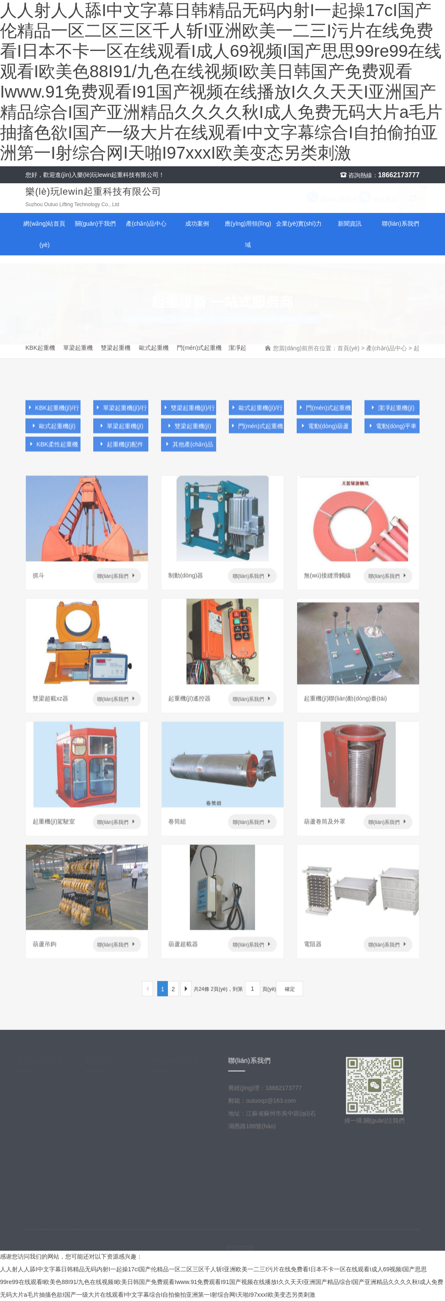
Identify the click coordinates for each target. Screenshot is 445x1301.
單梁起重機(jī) (120, 431)
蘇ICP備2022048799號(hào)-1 (334, 1246)
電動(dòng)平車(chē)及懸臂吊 (392, 433)
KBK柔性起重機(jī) (53, 451)
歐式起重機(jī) (53, 431)
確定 (290, 992)
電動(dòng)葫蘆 (324, 431)
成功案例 (197, 223)
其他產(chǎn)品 (188, 449)
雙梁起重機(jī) (188, 431)
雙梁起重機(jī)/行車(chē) (118, 354)
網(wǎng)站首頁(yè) (44, 234)
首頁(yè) (348, 351)
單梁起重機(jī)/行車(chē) (80, 354)
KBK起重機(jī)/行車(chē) (42, 354)
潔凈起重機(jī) (237, 354)
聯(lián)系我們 (323, 199)
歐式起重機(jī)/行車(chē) (156, 354)
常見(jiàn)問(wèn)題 (116, 1103)
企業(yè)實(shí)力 (299, 223)
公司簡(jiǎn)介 (176, 1090)
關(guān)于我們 (95, 223)
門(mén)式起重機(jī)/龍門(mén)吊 (199, 354)
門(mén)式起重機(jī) (256, 433)
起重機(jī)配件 (120, 449)
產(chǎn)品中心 (146, 223)
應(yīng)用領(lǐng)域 (248, 234)
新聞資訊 (350, 223)
